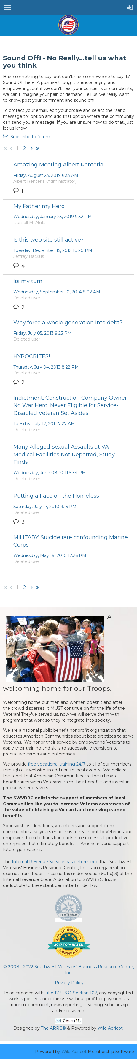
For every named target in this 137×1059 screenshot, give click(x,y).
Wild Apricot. (111, 1028)
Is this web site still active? (48, 239)
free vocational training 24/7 (56, 764)
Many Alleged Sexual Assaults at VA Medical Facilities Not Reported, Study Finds (64, 454)
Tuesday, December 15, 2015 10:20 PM (52, 250)
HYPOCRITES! (31, 356)
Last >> (37, 148)
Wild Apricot (74, 1051)
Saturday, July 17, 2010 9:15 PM (45, 506)
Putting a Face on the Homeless (56, 496)
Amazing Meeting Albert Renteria (58, 164)
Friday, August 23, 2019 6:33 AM (45, 175)
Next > (31, 148)
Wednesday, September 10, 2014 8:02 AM (56, 292)
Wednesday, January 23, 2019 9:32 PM (52, 216)
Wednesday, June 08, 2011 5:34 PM (49, 472)
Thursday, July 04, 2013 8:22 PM (46, 367)
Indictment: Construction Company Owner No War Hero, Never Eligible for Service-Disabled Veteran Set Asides (70, 405)
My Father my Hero (39, 206)
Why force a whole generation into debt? (67, 322)
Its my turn (27, 281)
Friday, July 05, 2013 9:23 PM (42, 333)
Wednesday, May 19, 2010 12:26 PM (49, 555)
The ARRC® (53, 1028)
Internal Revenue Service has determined (55, 861)
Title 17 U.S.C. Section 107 (71, 993)
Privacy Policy (69, 982)
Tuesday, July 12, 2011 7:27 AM (44, 423)
